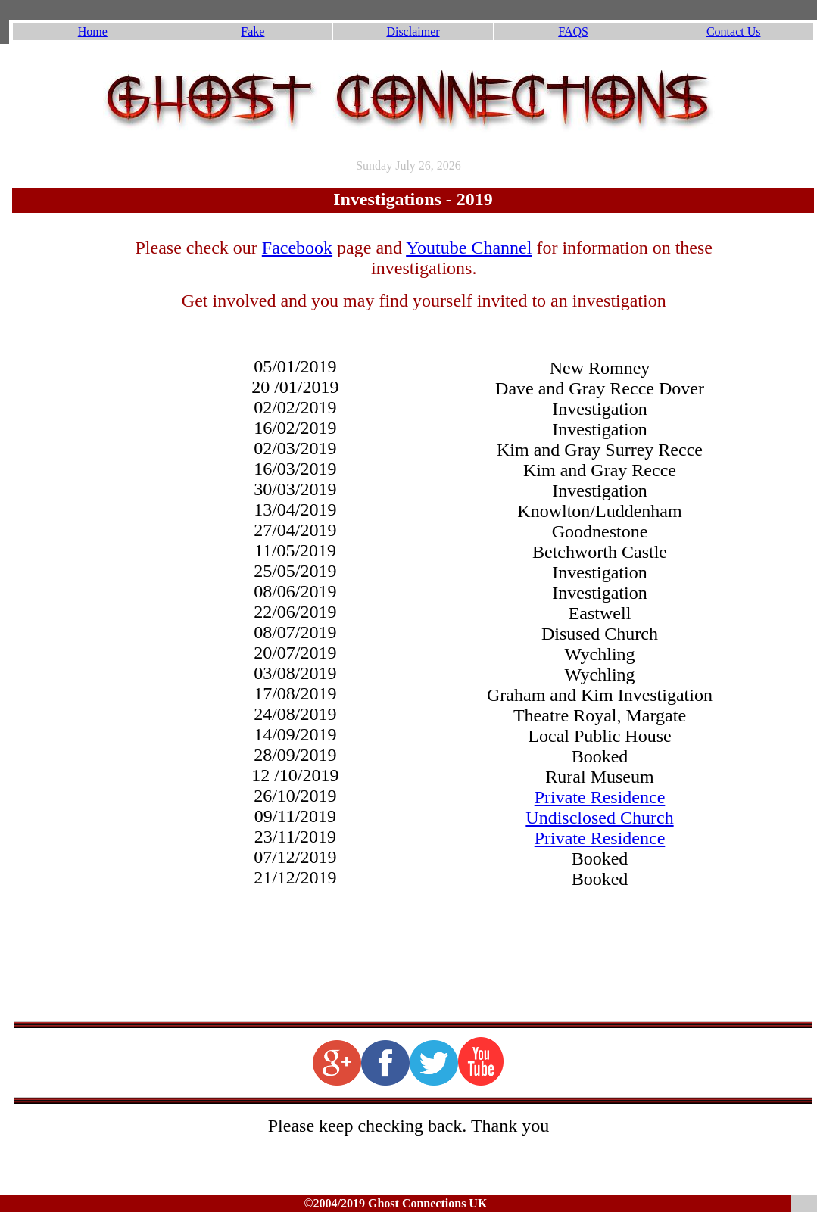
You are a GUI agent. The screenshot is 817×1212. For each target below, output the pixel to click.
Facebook (297, 247)
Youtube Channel (469, 247)
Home (93, 31)
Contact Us (733, 31)
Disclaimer (412, 31)
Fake (252, 31)
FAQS (573, 31)
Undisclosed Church (599, 817)
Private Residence (600, 797)
